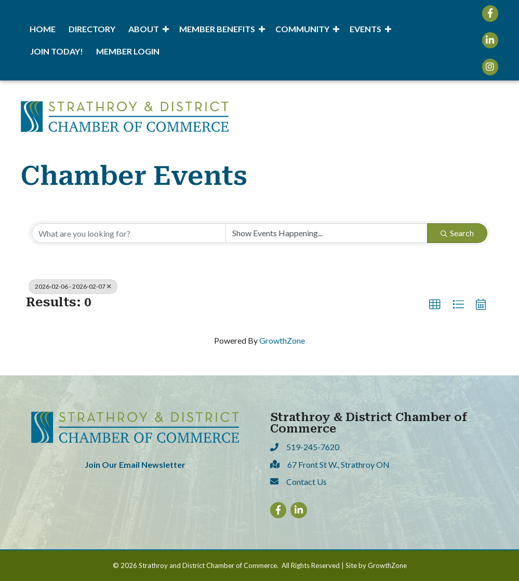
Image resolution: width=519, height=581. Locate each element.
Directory (92, 29)
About (143, 29)
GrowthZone (282, 340)
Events (365, 29)
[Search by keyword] (129, 233)
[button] (434, 304)
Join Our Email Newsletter (135, 464)
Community (302, 29)
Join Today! (56, 51)
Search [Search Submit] (457, 233)
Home (43, 29)
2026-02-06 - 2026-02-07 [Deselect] (73, 286)
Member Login (127, 51)
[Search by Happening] (326, 233)
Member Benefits (217, 29)
